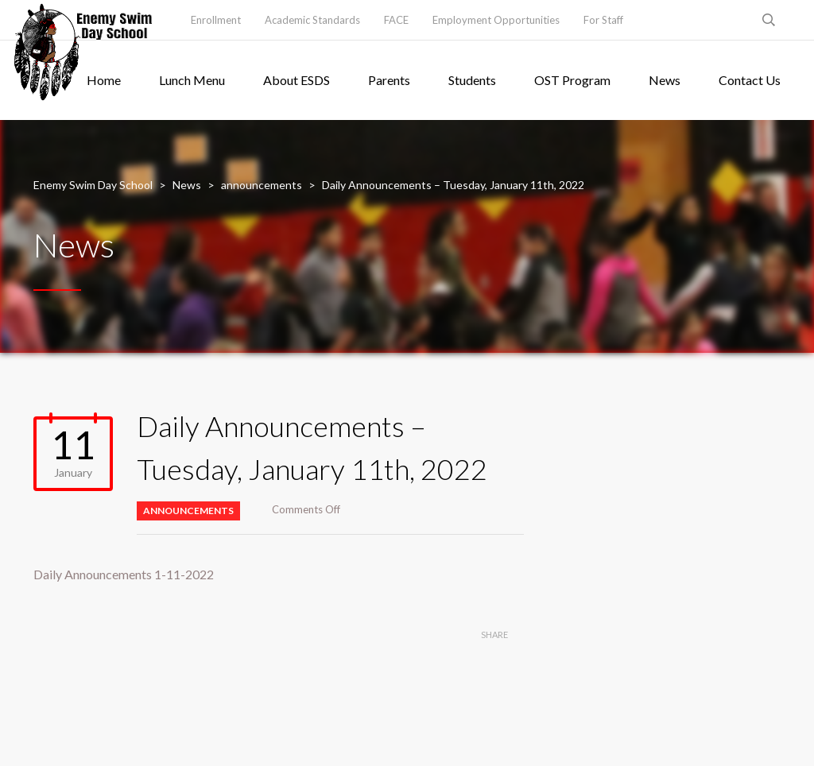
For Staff (603, 20)
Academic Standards (312, 20)
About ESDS (296, 79)
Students (472, 79)
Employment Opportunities (496, 20)
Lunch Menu (192, 79)
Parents (389, 79)
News (664, 79)
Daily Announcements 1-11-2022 (123, 574)
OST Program (572, 79)
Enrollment (216, 20)
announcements (188, 510)
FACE (396, 20)
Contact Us (750, 79)
